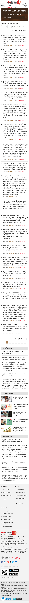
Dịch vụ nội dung (20, 501)
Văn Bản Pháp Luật (6, 593)
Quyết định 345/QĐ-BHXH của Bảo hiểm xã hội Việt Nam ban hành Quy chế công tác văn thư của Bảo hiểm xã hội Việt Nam (15, 83)
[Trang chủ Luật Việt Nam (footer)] (14, 533)
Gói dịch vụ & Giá (15, 5)
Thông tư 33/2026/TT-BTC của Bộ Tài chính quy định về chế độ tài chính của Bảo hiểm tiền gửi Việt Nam (14, 284)
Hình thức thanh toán (8, 513)
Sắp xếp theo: (14, 30)
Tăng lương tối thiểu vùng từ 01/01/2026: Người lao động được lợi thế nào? (20, 429)
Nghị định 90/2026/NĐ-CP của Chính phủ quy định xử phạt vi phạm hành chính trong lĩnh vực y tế (15, 273)
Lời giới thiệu (6, 489)
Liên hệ (4, 499)
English (21, 4)
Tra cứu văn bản (20, 489)
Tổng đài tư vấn (20, 503)
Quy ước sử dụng (7, 516)
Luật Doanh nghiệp (16, 593)
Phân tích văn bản (20, 492)
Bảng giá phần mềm (7, 510)
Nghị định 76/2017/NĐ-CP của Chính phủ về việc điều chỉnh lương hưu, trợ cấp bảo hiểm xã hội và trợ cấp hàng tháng (14, 469)
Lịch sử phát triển (7, 492)
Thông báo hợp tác (7, 526)
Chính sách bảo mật (7, 519)
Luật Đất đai (24, 593)
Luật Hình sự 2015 (6, 595)
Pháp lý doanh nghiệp (21, 495)
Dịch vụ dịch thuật (20, 498)
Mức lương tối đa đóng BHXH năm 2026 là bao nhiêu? (19, 413)
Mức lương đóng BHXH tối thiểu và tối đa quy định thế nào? (20, 406)
